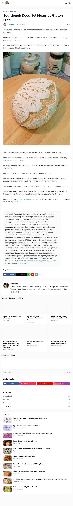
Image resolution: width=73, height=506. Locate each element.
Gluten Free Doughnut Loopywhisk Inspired (28, 464)
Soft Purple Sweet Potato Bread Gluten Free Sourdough (32, 433)
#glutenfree (28, 261)
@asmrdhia (9, 214)
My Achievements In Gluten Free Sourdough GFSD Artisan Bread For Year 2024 (11, 344)
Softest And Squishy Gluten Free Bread (26, 487)
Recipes (36, 403)
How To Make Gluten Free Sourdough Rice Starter (30, 418)
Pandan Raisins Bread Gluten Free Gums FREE (59, 342)
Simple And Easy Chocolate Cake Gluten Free (35, 318)
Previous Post (7, 372)
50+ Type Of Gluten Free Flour (28, 199)
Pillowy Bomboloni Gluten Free (36, 342)
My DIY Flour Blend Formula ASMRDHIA (26, 426)
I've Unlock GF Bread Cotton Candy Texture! (59, 317)
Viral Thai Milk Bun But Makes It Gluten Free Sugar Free (32, 449)
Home (5, 11)
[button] (2, 3)
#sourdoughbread (50, 261)
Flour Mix (36, 399)
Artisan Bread (36, 396)
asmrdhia (14, 284)
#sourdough (38, 261)
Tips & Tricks (36, 406)
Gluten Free (12, 11)
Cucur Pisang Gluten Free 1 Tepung (12, 317)
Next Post (67, 372)
